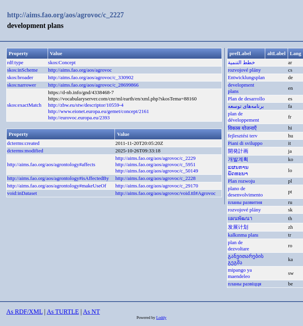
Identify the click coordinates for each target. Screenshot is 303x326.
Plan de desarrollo (246, 99)
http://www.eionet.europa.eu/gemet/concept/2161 (98, 111)
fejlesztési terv (242, 136)
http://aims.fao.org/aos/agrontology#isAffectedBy (58, 178)
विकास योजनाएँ (242, 128)
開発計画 (238, 151)
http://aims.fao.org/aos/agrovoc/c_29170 (156, 186)
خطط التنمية (241, 62)
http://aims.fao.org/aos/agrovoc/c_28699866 (93, 85)
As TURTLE (63, 311)
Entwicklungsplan (246, 77)
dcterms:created (23, 143)
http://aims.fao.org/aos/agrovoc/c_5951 (155, 164)
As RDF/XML (24, 311)
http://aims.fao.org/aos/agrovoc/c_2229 (155, 158)
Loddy (161, 317)
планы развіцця (244, 284)
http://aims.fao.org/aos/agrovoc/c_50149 (156, 171)
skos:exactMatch (24, 105)
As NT (91, 311)
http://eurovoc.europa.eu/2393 (79, 117)
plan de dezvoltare (238, 245)
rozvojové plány (244, 70)
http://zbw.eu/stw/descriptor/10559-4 (86, 105)
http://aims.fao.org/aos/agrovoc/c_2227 (65, 15)
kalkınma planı (243, 235)
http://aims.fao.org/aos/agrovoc (80, 70)
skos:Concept (62, 62)
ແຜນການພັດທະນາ (238, 170)
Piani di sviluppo (245, 143)
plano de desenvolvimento (245, 191)
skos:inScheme (22, 70)
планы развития (245, 202)
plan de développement (243, 117)
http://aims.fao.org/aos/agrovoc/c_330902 (90, 77)
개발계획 (238, 159)
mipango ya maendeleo (240, 273)
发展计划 (238, 227)
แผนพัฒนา (240, 218)
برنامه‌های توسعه (246, 106)
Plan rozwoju (241, 181)
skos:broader (20, 77)
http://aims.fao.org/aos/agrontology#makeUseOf (56, 186)
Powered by (146, 317)
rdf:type (15, 62)
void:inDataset (22, 193)
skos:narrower (21, 85)
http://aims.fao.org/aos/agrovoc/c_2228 (155, 178)
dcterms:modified (25, 151)
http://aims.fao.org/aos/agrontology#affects (51, 164)
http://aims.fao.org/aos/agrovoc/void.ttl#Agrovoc (165, 193)
